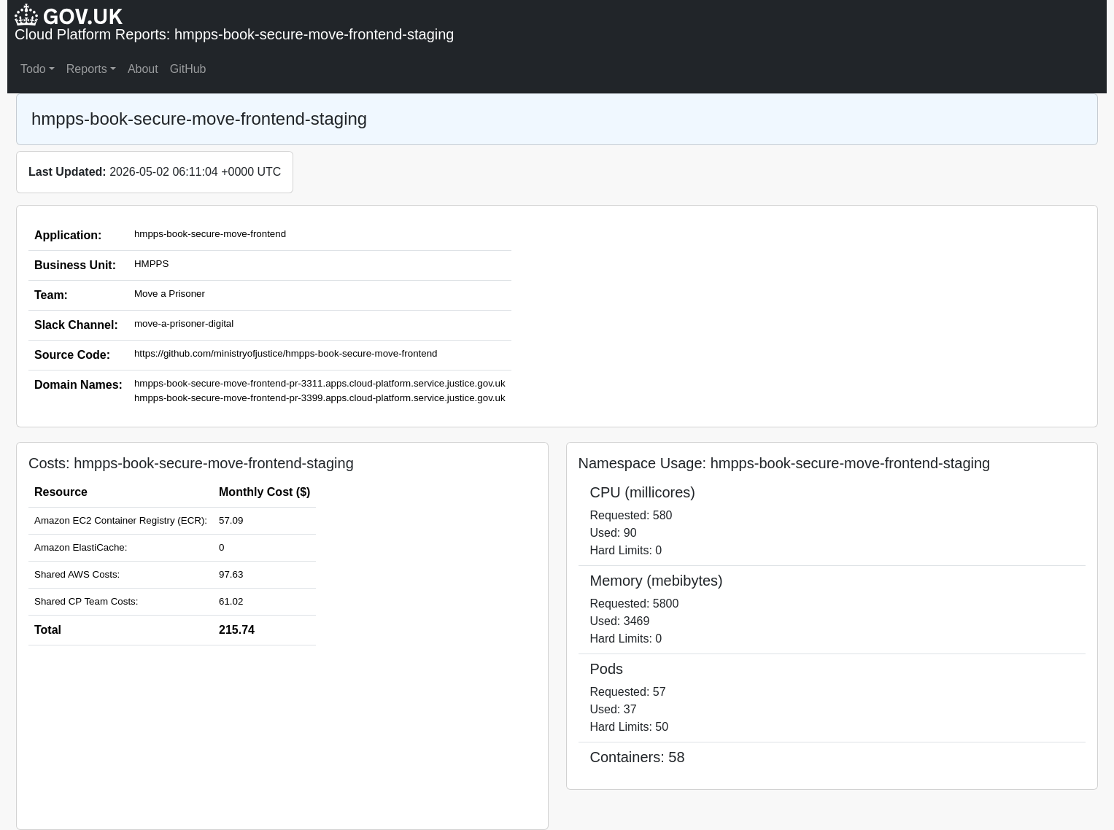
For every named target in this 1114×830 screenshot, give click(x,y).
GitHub (188, 69)
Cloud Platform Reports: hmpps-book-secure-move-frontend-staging (235, 34)
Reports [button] (86, 69)
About (143, 69)
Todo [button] (33, 69)
